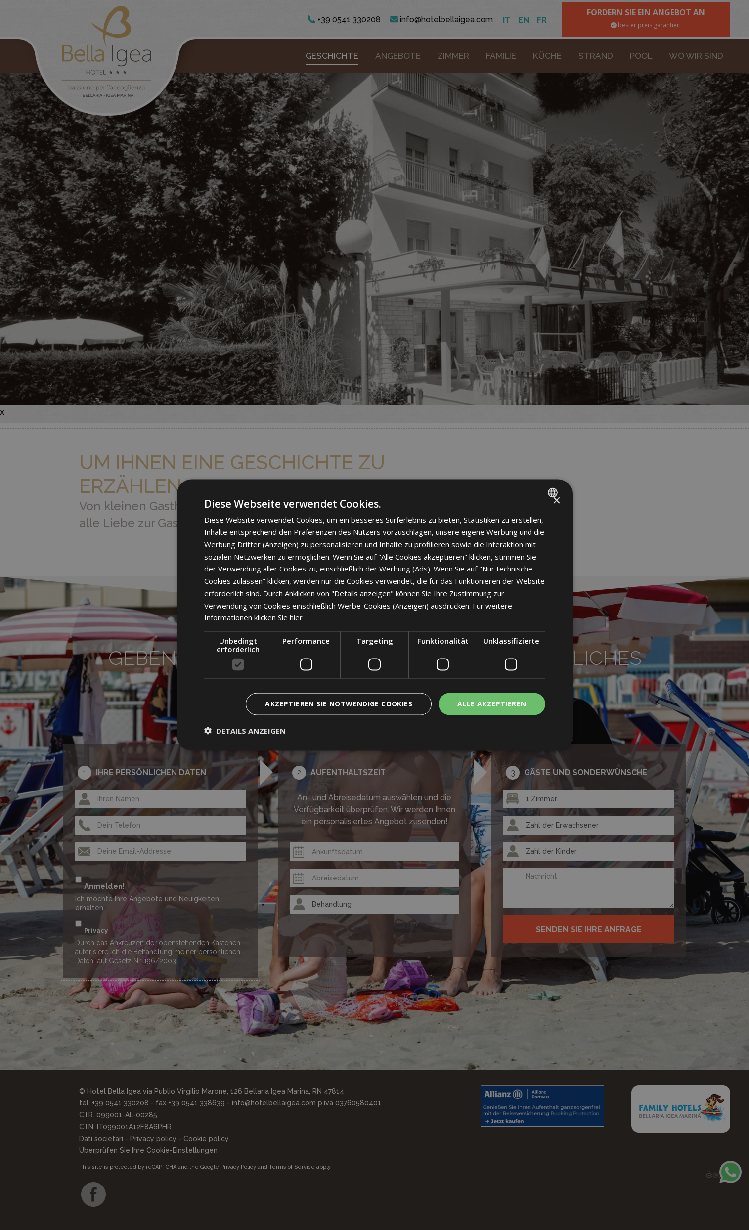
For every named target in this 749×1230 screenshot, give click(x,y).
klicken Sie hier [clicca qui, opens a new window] (278, 617)
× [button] (556, 501)
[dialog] (375, 615)
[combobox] (554, 493)
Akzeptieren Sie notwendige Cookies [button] (338, 703)
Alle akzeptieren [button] (491, 703)
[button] (245, 730)
